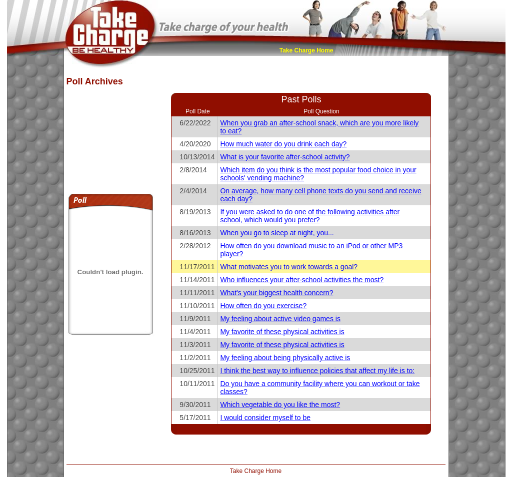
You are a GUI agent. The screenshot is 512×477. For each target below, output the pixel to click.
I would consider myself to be (265, 418)
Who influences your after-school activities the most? (302, 280)
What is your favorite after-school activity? (285, 157)
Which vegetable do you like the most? (280, 405)
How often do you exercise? (263, 306)
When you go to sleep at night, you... (277, 233)
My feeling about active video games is (280, 319)
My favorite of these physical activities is (282, 332)
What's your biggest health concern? (276, 293)
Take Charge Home (307, 50)
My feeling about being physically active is (285, 358)
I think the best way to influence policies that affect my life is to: (317, 371)
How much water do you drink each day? (283, 144)
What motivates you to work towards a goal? (289, 267)
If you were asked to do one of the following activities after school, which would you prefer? (310, 216)
